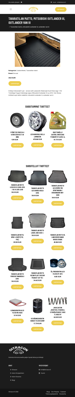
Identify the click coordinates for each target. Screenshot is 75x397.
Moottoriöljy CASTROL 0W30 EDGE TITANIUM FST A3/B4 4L (57, 134)
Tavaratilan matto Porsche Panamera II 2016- (17, 276)
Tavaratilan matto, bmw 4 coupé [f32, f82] (17, 237)
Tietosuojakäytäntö (52, 394)
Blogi (13, 380)
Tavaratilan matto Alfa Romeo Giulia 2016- (37, 190)
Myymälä (61, 9)
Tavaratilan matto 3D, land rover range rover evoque (57, 237)
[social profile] (21, 2)
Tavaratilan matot (32, 70)
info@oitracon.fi (61, 2)
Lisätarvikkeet (21, 70)
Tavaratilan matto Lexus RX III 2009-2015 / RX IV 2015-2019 (17, 187)
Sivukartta (62, 394)
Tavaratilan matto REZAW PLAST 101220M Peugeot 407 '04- (37, 275)
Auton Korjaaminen (18, 373)
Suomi (54, 2)
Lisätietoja (15, 83)
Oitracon (14, 370)
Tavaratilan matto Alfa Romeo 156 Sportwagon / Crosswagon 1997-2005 (57, 190)
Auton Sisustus (16, 377)
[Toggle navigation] (10, 9)
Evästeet (63, 392)
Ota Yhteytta (55, 392)
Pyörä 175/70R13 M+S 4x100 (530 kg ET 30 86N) (17, 134)
